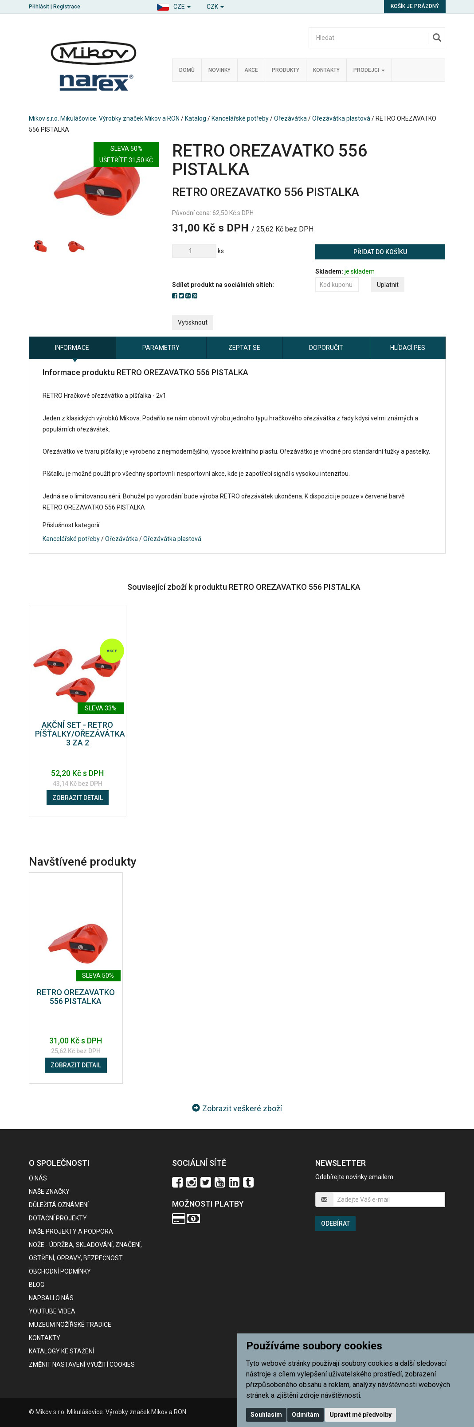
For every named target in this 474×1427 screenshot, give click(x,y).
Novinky (219, 70)
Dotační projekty (58, 1218)
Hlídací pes (407, 347)
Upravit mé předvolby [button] (360, 1414)
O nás (38, 1178)
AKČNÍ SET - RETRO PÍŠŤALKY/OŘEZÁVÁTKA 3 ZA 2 (80, 733)
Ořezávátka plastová (341, 118)
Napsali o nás (51, 1298)
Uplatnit (388, 284)
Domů (187, 70)
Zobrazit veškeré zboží (237, 1108)
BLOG (36, 1284)
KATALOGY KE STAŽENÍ (61, 1351)
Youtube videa (52, 1311)
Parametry (161, 347)
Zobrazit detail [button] (77, 797)
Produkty (285, 70)
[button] (173, 5)
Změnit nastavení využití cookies (82, 1364)
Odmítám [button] (305, 1414)
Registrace (66, 7)
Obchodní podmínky (60, 1271)
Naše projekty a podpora (71, 1231)
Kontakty (326, 70)
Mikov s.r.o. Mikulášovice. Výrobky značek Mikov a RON (104, 118)
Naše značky (49, 1191)
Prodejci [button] (369, 70)
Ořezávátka (290, 118)
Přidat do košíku (380, 251)
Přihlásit (39, 7)
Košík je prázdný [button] (415, 6)
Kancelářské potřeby (240, 118)
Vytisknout (193, 322)
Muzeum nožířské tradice (70, 1324)
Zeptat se (244, 347)
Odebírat (335, 1223)
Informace (72, 347)
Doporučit (326, 347)
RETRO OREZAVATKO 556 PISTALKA (76, 997)
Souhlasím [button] (266, 1414)
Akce (251, 70)
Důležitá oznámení (59, 1204)
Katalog (195, 118)
